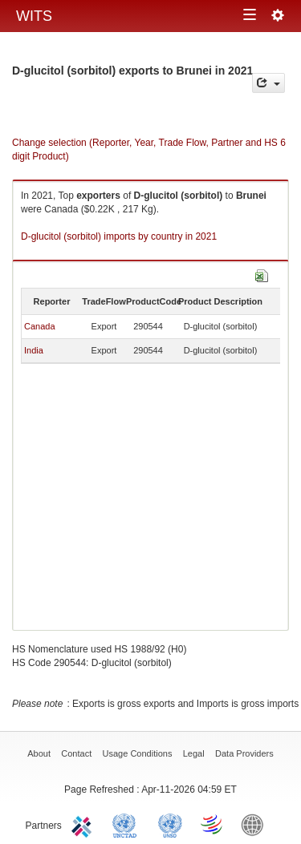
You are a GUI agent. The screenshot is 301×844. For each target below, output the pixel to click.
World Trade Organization (213, 824)
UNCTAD (128, 824)
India (33, 350)
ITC (84, 824)
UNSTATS (170, 824)
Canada (39, 326)
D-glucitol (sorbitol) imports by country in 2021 (119, 236)
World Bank (256, 824)
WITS (34, 16)
